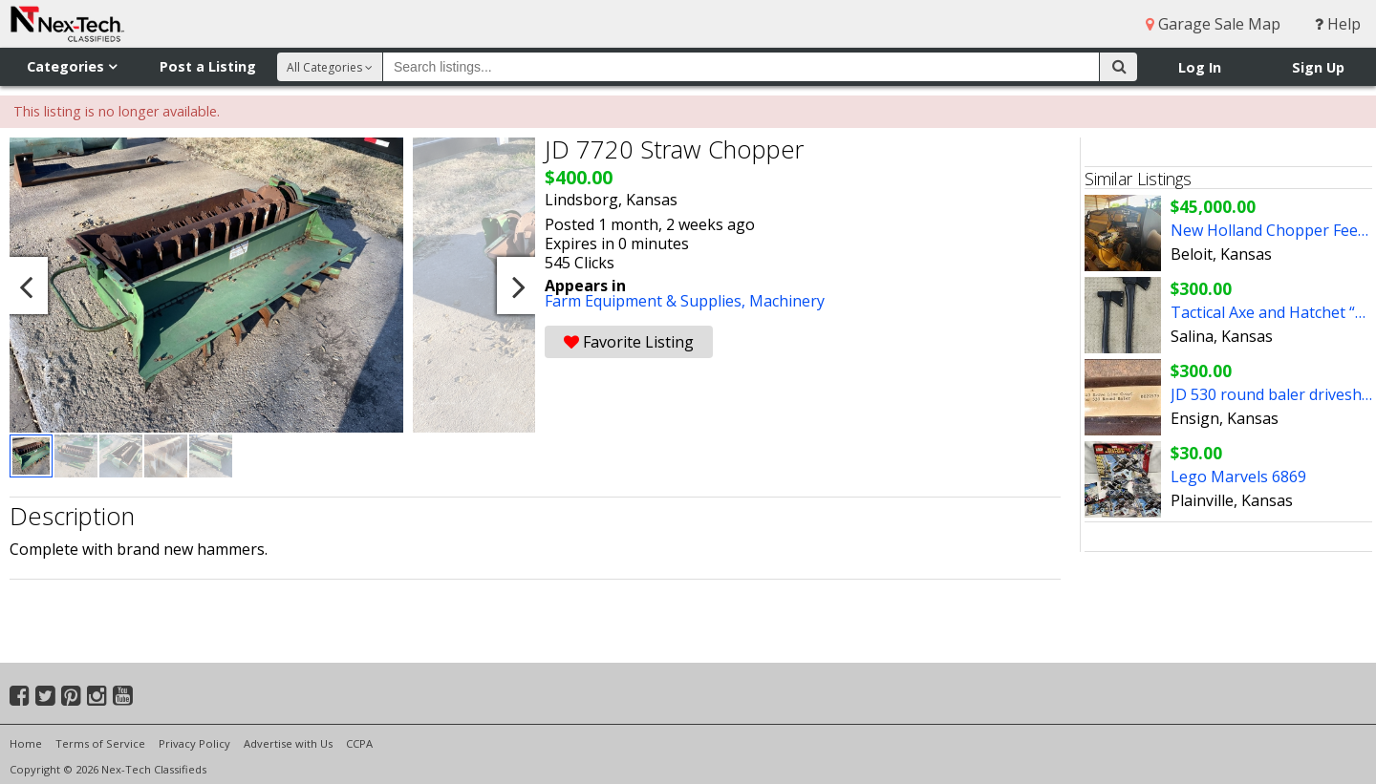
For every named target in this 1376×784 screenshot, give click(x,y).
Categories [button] (72, 66)
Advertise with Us (288, 743)
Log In (1199, 67)
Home (26, 743)
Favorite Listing (629, 341)
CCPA (359, 743)
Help (1338, 23)
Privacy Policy (194, 743)
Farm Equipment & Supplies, (647, 300)
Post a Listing (208, 66)
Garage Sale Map (1213, 23)
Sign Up (1318, 67)
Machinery (787, 300)
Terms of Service (100, 743)
